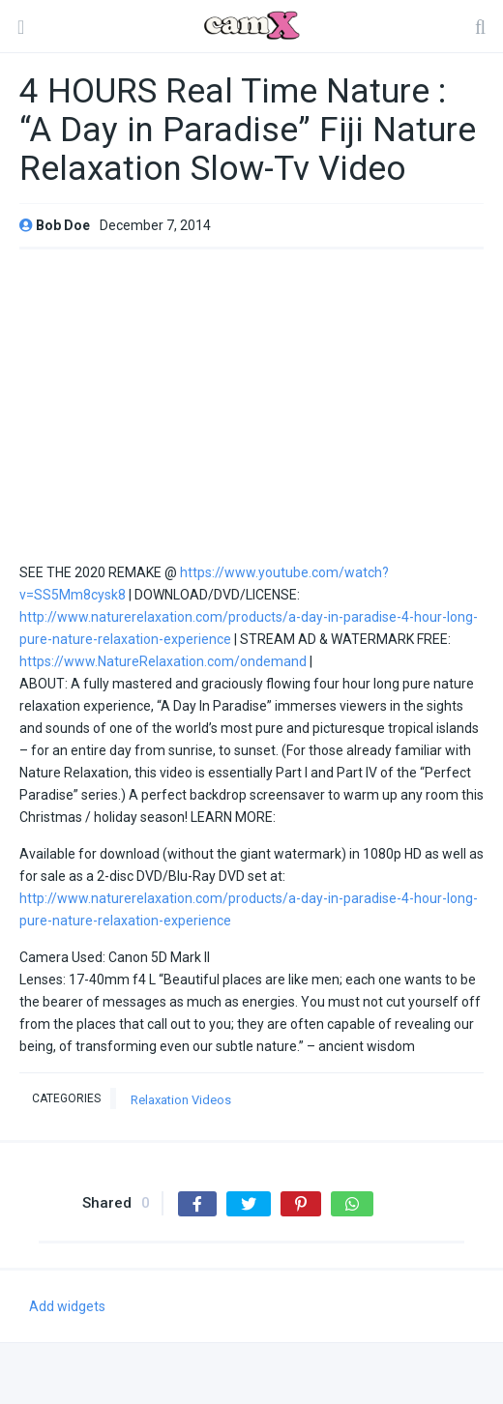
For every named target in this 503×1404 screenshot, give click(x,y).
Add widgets (67, 1306)
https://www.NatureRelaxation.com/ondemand (163, 661)
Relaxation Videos (181, 1100)
